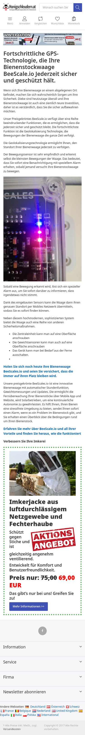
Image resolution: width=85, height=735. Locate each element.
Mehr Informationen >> (28, 606)
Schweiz (73, 707)
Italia (16, 715)
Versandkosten (12, 729)
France (7, 711)
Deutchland (35, 707)
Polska (29, 715)
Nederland (41, 711)
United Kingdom (65, 711)
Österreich (56, 707)
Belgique (23, 711)
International (47, 715)
